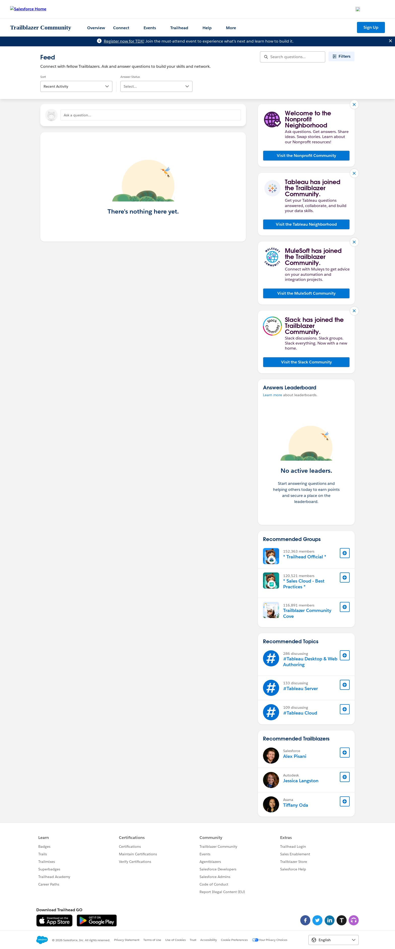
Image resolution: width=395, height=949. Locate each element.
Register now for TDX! (124, 41)
